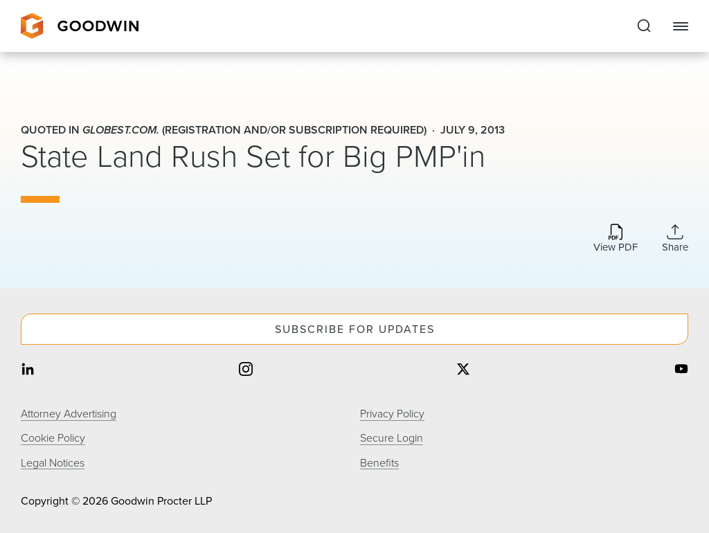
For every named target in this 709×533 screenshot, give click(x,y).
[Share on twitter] (463, 370)
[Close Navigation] (680, 26)
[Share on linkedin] (28, 370)
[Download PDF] (615, 239)
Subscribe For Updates (355, 329)
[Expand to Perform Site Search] (643, 26)
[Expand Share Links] (675, 238)
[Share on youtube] (681, 370)
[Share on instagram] (246, 370)
